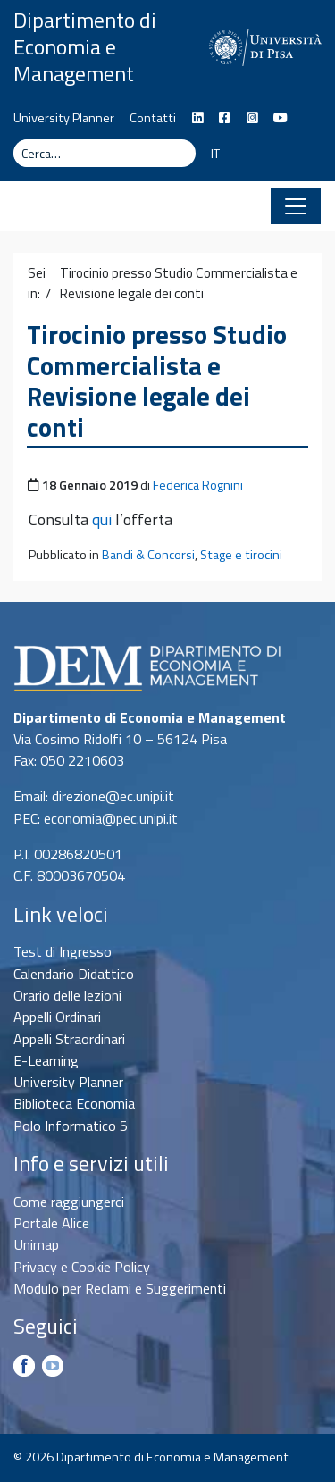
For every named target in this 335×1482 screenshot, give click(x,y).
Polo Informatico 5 (70, 1125)
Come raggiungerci (68, 1201)
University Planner (63, 118)
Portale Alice (51, 1223)
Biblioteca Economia (74, 1103)
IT (215, 153)
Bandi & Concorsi (148, 555)
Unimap (36, 1244)
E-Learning (46, 1060)
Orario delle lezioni (67, 995)
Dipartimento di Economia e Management (84, 46)
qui (102, 519)
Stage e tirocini (241, 555)
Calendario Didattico (73, 973)
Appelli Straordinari (69, 1039)
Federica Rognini (198, 485)
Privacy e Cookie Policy (81, 1266)
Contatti (153, 118)
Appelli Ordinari (57, 1016)
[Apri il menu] (296, 206)
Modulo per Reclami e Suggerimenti (119, 1288)
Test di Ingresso (62, 951)
